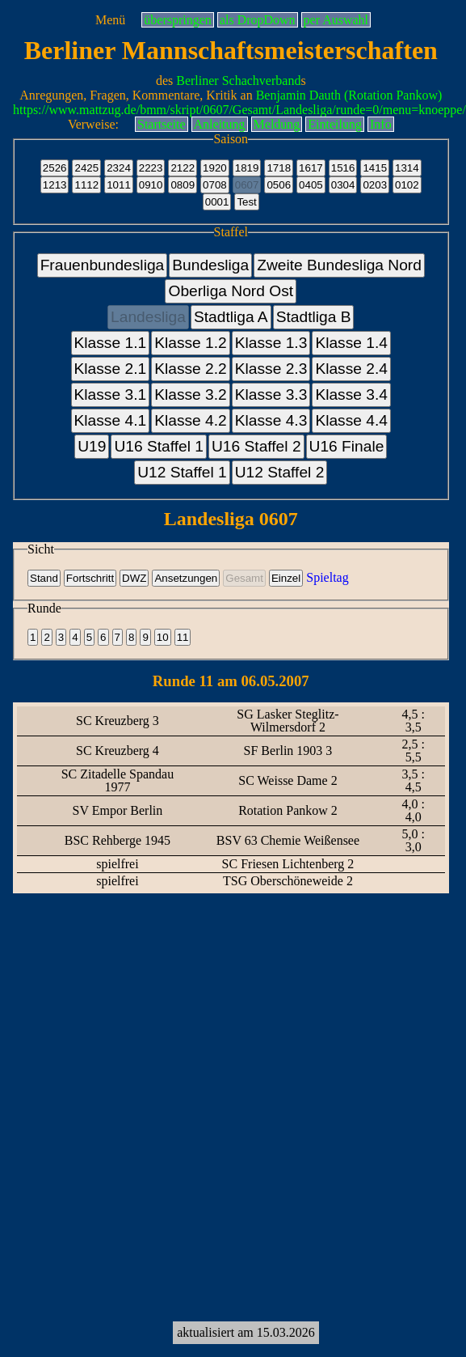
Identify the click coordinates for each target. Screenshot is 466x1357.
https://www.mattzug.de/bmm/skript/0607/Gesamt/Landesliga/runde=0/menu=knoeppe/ (239, 110)
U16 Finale (346, 446)
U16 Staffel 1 (159, 446)
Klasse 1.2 (190, 342)
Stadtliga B (313, 316)
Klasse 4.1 (110, 420)
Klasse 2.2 (190, 368)
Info (381, 124)
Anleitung (220, 124)
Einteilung (335, 124)
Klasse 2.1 (110, 368)
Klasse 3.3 (271, 394)
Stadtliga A (231, 316)
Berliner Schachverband (238, 80)
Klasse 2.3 (271, 368)
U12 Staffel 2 (280, 472)
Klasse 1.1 (110, 342)
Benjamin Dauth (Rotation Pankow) (349, 95)
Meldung (277, 124)
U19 (92, 446)
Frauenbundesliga (102, 265)
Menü (110, 20)
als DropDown (258, 20)
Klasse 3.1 (110, 394)
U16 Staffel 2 (256, 446)
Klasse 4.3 (271, 420)
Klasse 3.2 (190, 394)
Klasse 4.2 (190, 420)
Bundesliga (210, 265)
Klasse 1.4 (351, 342)
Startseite (161, 124)
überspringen (178, 20)
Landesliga (148, 316)
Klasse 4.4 (351, 420)
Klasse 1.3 (271, 342)
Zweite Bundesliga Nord (339, 265)
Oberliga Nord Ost (230, 290)
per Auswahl (336, 20)
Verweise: (93, 124)
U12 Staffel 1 (182, 472)
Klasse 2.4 (351, 368)
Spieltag (327, 577)
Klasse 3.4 (351, 394)
